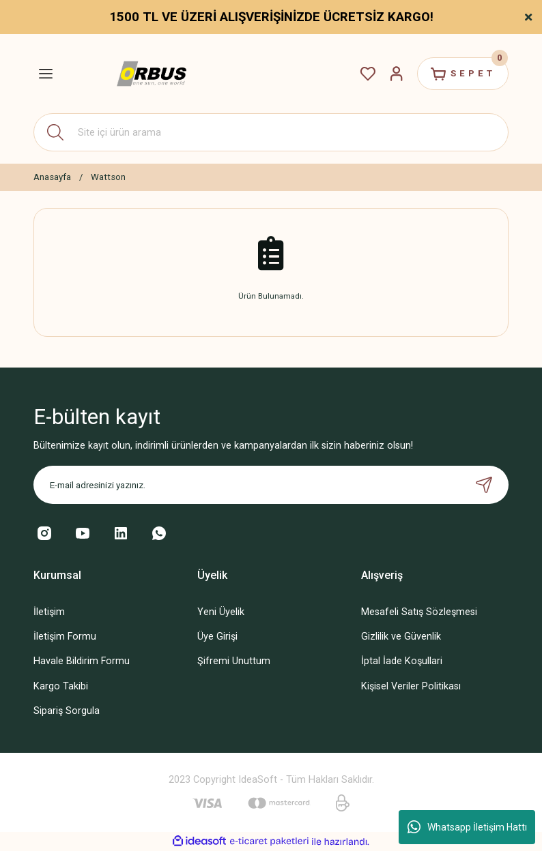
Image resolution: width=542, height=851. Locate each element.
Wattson (108, 177)
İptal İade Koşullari (401, 661)
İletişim (49, 612)
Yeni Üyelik (220, 612)
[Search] (271, 132)
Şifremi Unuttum (233, 661)
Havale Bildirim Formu (81, 661)
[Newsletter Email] (271, 485)
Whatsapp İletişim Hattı (467, 827)
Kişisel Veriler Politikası (411, 686)
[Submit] (484, 485)
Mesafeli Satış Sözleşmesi (419, 612)
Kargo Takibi (60, 686)
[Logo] (151, 74)
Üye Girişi (217, 636)
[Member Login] (396, 73)
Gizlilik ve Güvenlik (401, 636)
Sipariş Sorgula (66, 711)
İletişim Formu (64, 636)
